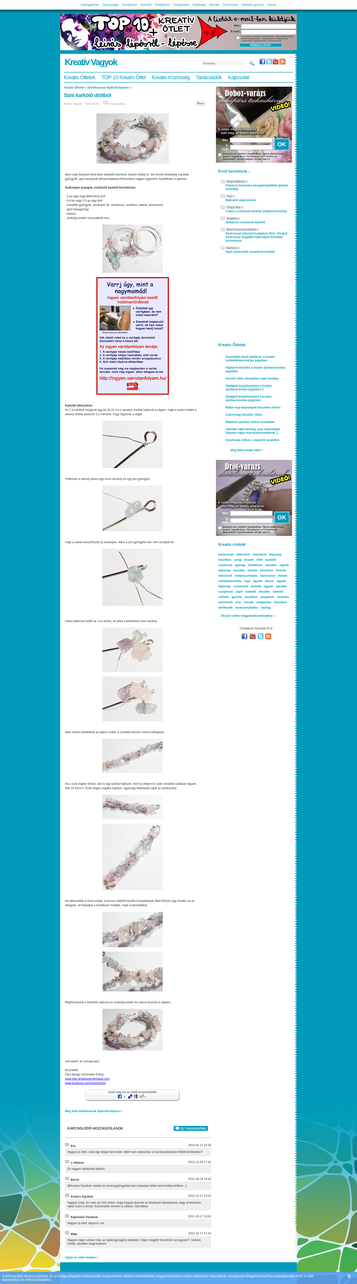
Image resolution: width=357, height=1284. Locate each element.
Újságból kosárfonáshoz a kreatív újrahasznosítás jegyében (249, 398)
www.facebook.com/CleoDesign (85, 1083)
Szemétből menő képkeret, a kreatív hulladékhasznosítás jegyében (250, 358)
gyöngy (240, 565)
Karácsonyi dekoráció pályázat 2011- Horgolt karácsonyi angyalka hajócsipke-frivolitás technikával (256, 237)
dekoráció (259, 554)
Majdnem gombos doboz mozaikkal (250, 422)
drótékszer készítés (262, 565)
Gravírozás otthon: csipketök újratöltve (252, 440)
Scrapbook (129, 5)
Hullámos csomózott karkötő (245, 222)
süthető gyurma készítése (238, 597)
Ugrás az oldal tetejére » (81, 1257)
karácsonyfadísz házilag (253, 607)
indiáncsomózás (246, 575)
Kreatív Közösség (171, 77)
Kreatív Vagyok (91, 62)
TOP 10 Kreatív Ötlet (123, 77)
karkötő (278, 591)
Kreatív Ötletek (79, 77)
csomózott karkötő (247, 586)
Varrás (271, 5)
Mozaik (214, 5)
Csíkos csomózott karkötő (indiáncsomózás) (256, 211)
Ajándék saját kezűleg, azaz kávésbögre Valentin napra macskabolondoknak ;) (253, 431)
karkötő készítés (258, 591)
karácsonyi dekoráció (234, 554)
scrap (238, 559)
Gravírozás (230, 5)
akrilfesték (225, 607)
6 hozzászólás (116, 103)
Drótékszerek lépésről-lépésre (108, 87)
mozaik (249, 602)
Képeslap (199, 5)
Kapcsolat (238, 77)
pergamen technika (274, 597)
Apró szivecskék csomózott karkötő (250, 251)
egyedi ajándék (275, 586)
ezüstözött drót (229, 602)
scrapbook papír (230, 591)
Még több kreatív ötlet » (246, 450)
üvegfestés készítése (271, 602)
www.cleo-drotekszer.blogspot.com (87, 1079)
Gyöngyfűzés (90, 5)
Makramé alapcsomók (241, 200)
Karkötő (146, 5)
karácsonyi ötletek (273, 575)
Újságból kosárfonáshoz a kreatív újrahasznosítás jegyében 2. (249, 387)
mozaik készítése (260, 570)
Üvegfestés (181, 5)
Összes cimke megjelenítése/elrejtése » (248, 615)
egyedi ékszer (263, 581)
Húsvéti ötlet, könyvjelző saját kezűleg (252, 378)
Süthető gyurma (253, 5)
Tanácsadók (208, 77)
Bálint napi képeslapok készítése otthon (253, 407)
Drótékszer (162, 5)
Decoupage (110, 5)
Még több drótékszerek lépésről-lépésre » (93, 1111)
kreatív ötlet (253, 559)
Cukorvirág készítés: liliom (244, 414)
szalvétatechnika (229, 581)
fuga (247, 581)
